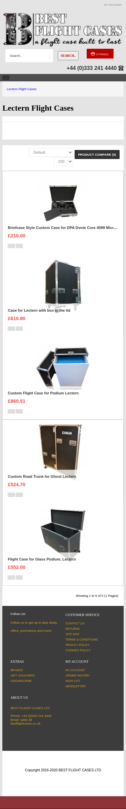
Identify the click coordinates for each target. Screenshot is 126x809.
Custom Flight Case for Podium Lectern (43, 393)
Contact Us (75, 623)
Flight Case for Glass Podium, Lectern (42, 559)
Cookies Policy (78, 650)
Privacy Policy (78, 645)
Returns (73, 628)
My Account (75, 670)
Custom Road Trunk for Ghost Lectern (42, 476)
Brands (16, 670)
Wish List (73, 681)
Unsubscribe (21, 681)
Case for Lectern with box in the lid (39, 310)
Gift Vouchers (22, 675)
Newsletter (76, 686)
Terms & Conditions (82, 639)
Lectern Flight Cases (22, 89)
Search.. (68, 55)
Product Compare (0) (97, 154)
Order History (78, 675)
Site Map (72, 634)
